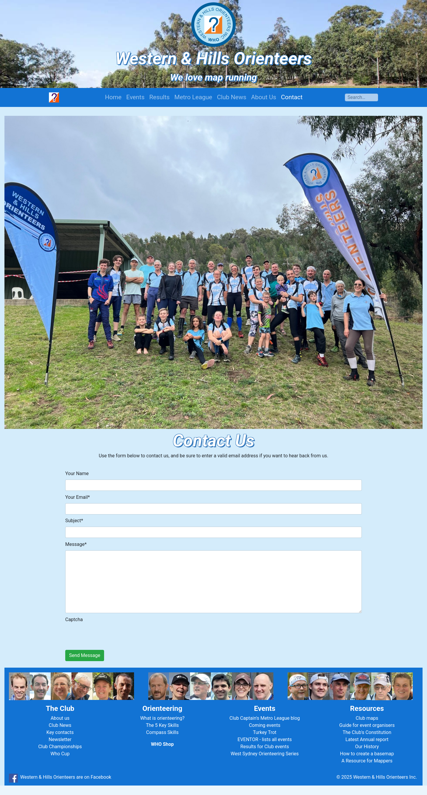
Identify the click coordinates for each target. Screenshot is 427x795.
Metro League (193, 97)
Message (76, 544)
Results (159, 97)
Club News (231, 97)
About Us (263, 97)
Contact (292, 97)
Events (135, 97)
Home (113, 97)
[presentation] (110, 634)
